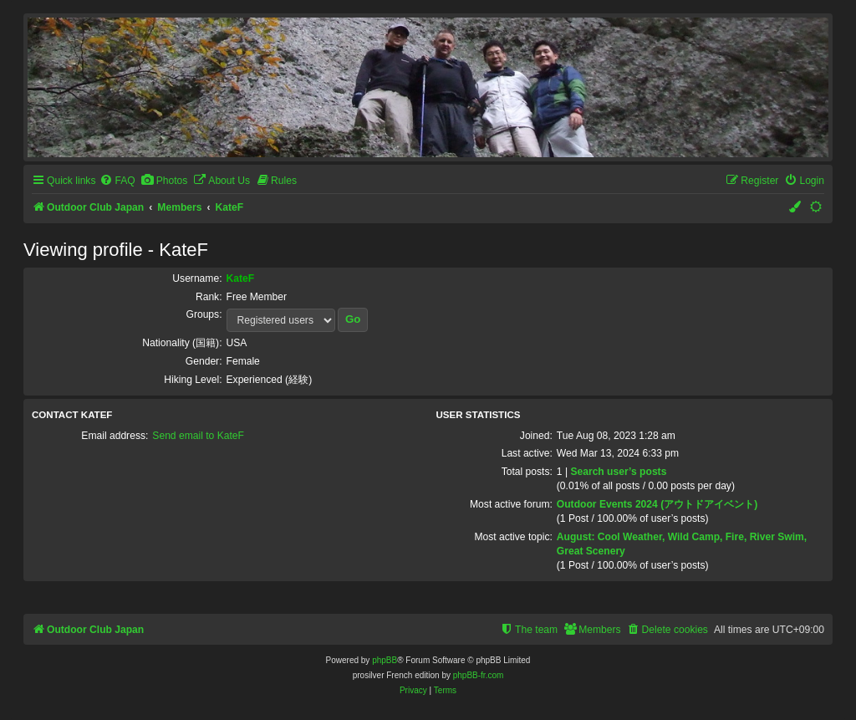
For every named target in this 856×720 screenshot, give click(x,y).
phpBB (384, 660)
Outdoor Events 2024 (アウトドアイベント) (657, 504)
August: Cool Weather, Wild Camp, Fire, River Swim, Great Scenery (682, 544)
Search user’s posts (618, 471)
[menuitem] (117, 181)
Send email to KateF (198, 436)
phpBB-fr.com (478, 675)
